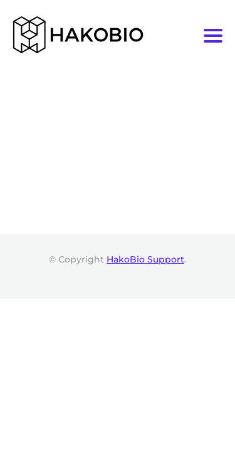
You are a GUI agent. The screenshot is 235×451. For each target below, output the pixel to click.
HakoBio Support (145, 259)
